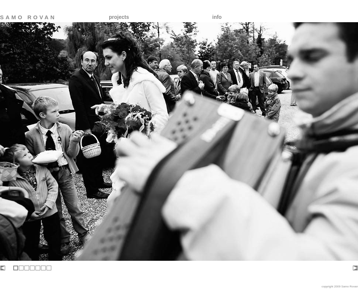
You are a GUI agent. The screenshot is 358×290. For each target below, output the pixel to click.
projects (119, 17)
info (217, 17)
